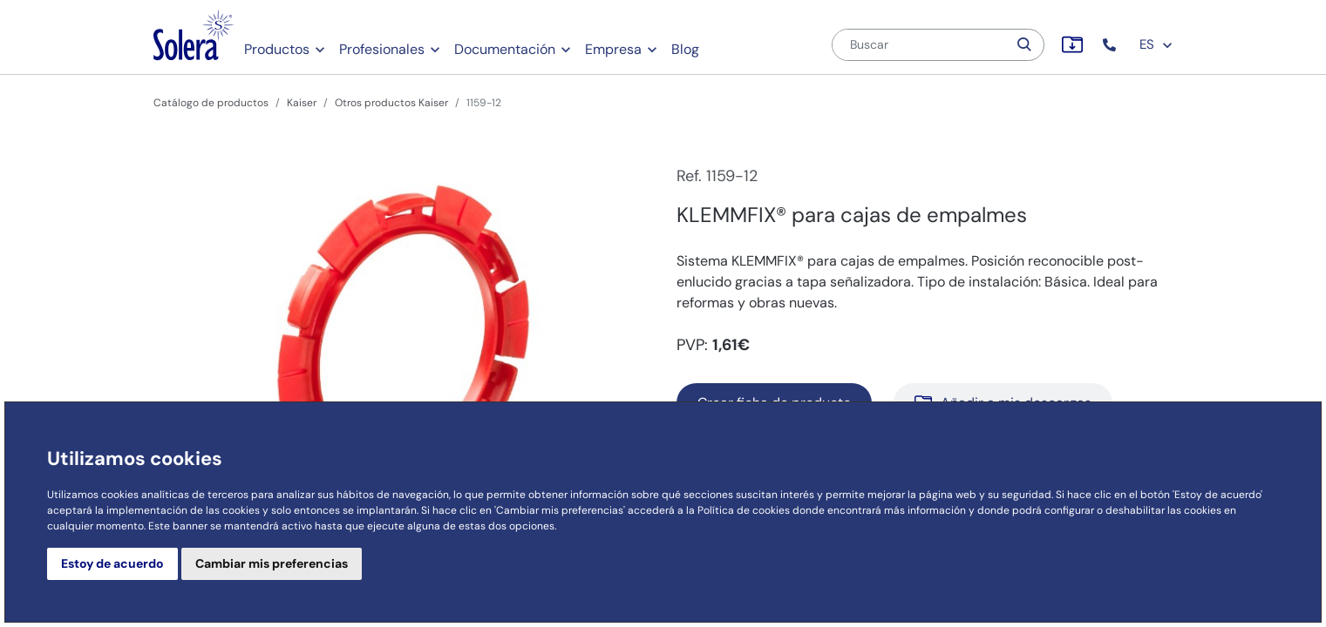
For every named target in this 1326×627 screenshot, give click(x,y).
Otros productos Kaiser (391, 103)
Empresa (613, 49)
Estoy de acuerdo (112, 563)
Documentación (504, 49)
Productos (276, 49)
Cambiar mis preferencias (271, 563)
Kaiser (301, 103)
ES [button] (1156, 44)
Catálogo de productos (211, 103)
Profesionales (382, 49)
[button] (1111, 44)
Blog (685, 49)
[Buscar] (920, 45)
